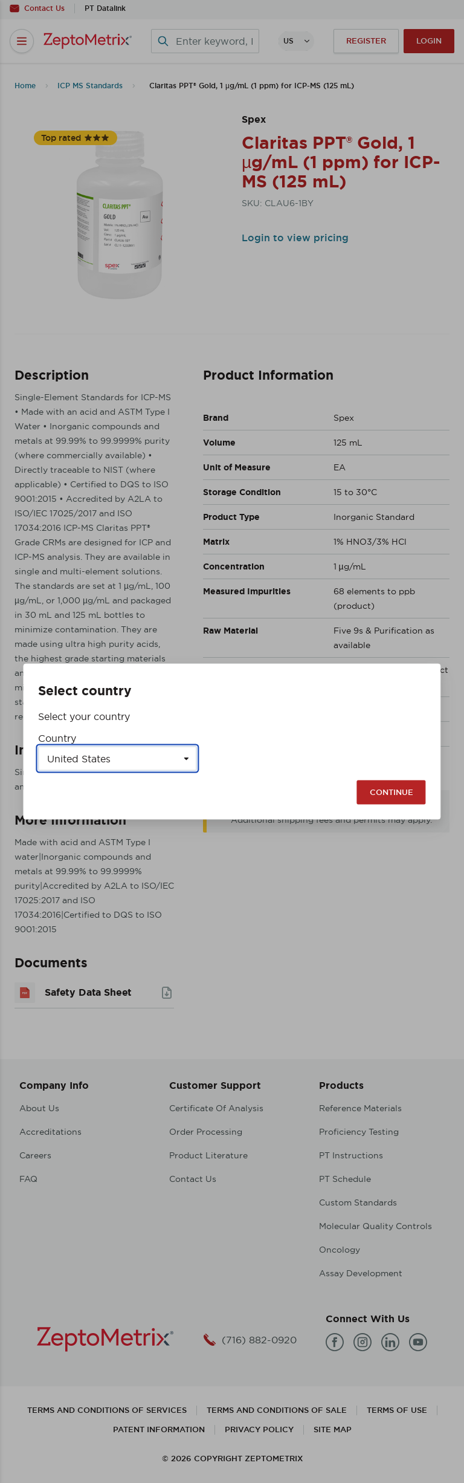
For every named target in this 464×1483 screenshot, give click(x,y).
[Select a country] (117, 759)
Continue (391, 792)
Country (57, 738)
